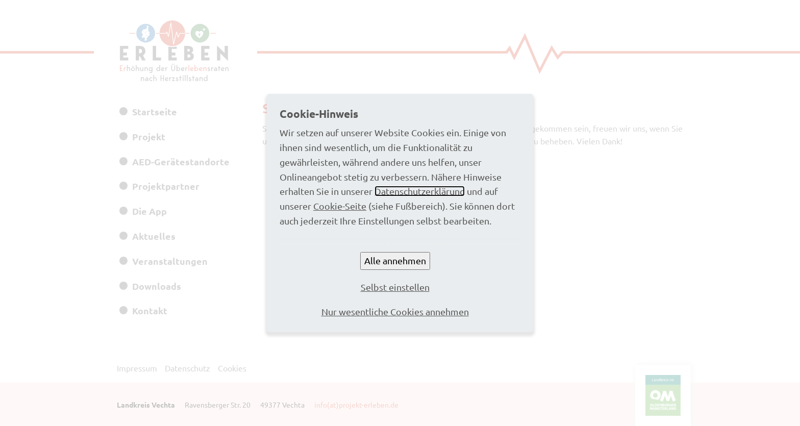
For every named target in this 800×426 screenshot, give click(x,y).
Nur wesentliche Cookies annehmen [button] (395, 311)
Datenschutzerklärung (419, 191)
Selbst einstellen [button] (395, 287)
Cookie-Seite (339, 206)
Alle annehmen (395, 260)
